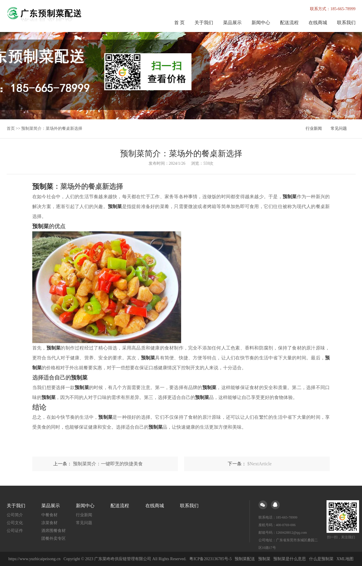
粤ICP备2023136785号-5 (210, 558)
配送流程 (289, 22)
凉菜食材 (49, 522)
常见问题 (339, 128)
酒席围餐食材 (53, 530)
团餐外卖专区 (53, 538)
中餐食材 (49, 514)
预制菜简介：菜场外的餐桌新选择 (51, 128)
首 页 (179, 22)
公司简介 (15, 514)
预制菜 (264, 558)
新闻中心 (261, 22)
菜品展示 (232, 22)
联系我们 (346, 22)
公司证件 (15, 530)
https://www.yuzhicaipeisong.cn (34, 558)
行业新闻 (314, 128)
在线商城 (317, 22)
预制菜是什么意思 (289, 558)
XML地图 (345, 558)
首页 (11, 128)
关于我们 (204, 22)
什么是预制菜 (321, 558)
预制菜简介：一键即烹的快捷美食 (108, 463)
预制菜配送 (245, 558)
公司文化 (15, 522)
